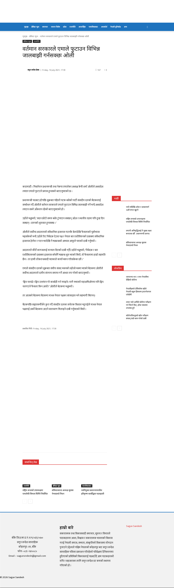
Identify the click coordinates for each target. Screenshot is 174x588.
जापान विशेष (55, 26)
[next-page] (30, 501)
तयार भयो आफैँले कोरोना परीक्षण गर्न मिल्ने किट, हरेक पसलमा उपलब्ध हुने (138, 305)
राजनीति (72, 26)
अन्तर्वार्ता (104, 26)
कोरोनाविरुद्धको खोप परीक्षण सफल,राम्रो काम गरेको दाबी (137, 317)
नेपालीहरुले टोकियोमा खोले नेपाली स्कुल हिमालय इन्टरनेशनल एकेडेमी (138, 291)
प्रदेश (64, 26)
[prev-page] (25, 501)
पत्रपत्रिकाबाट (93, 26)
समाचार (45, 26)
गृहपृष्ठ (26, 26)
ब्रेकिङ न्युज (35, 26)
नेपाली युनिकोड (115, 26)
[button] (147, 27)
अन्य (125, 26)
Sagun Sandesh (134, 526)
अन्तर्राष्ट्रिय (82, 26)
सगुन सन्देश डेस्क (33, 69)
